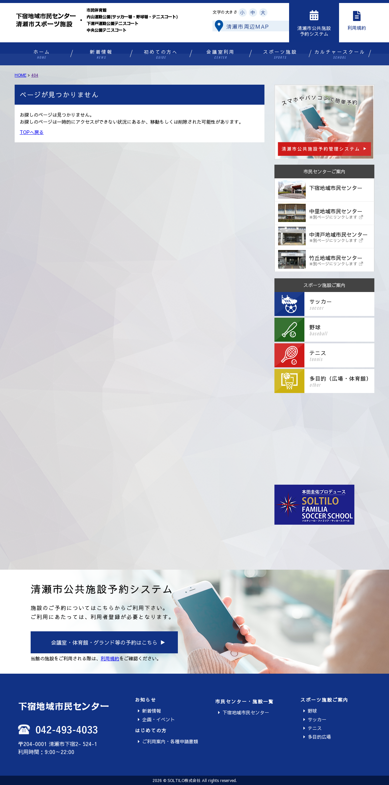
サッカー (317, 719)
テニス (315, 728)
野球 (312, 710)
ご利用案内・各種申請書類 (170, 741)
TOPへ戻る (32, 132)
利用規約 (110, 658)
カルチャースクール (340, 54)
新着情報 (101, 54)
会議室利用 (221, 54)
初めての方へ (161, 54)
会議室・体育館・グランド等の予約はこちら (104, 642)
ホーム (42, 54)
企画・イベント (158, 719)
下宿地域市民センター (245, 712)
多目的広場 (319, 736)
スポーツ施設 (280, 54)
